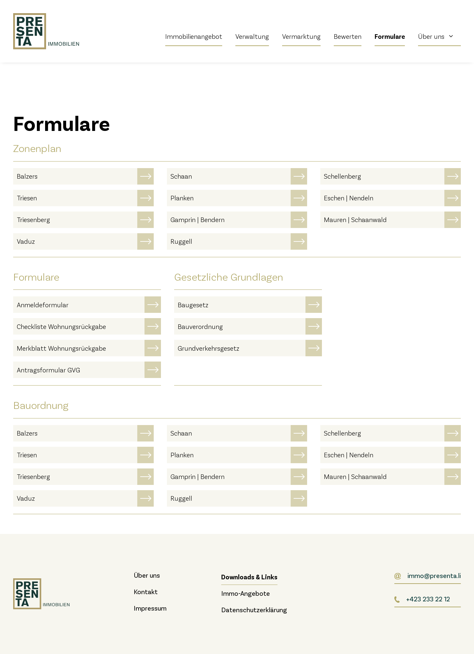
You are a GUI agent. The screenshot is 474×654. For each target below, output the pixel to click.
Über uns (439, 36)
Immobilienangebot (193, 36)
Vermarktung (301, 36)
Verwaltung (252, 36)
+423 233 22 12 (428, 599)
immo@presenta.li (434, 575)
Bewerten (347, 36)
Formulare (390, 36)
